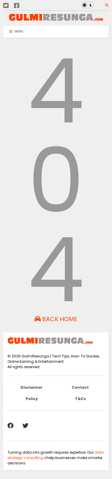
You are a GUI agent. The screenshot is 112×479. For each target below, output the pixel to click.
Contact (80, 387)
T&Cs (80, 398)
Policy (32, 398)
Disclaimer (32, 387)
